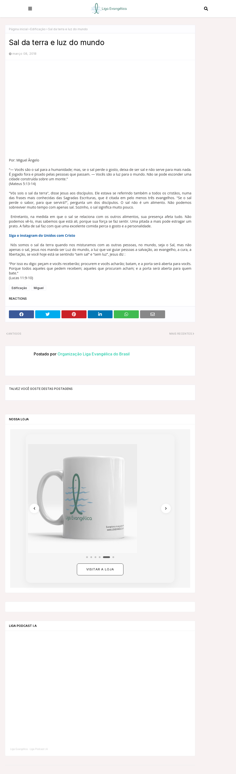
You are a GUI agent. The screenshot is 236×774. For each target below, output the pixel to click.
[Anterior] (36, 508)
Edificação (38, 29)
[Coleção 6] (113, 557)
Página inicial (18, 29)
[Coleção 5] (106, 557)
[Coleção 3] (95, 557)
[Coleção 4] (100, 557)
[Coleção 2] (91, 557)
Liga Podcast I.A (39, 749)
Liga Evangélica (19, 749)
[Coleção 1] (87, 557)
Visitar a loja (100, 569)
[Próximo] (164, 508)
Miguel (39, 288)
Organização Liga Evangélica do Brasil (93, 353)
